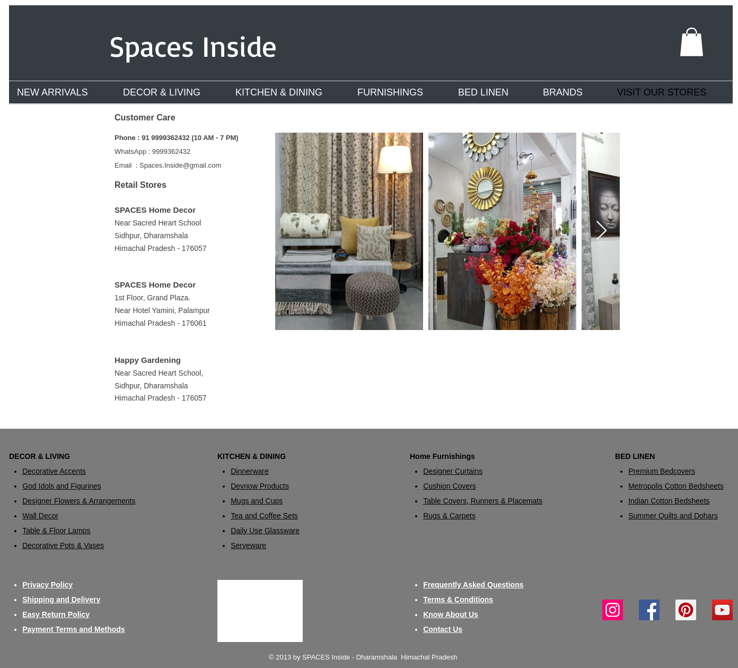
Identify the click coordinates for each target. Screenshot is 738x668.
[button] (692, 42)
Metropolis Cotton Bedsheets (676, 486)
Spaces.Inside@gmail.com (180, 165)
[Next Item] (601, 231)
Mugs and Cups (257, 501)
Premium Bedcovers (661, 471)
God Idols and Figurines (61, 486)
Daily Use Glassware (265, 530)
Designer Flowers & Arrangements (78, 501)
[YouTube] (722, 610)
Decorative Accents (54, 471)
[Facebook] (649, 610)
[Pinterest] (685, 610)
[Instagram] (612, 610)
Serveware (248, 545)
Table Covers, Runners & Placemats (482, 501)
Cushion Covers (449, 486)
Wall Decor (40, 515)
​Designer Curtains (452, 471)
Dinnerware (250, 471)
